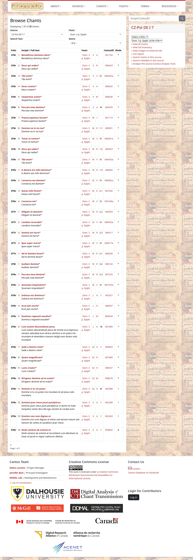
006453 (109, 211)
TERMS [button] (145, 6)
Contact (134, 468)
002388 (109, 388)
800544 (109, 316)
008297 (109, 305)
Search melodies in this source (148, 60)
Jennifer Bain (17, 472)
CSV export (138, 53)
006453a (109, 222)
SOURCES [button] (77, 6)
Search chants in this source (147, 57)
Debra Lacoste (17, 467)
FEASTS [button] (123, 6)
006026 (109, 253)
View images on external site (147, 50)
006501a (109, 138)
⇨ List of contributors (20, 482)
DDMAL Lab (16, 477)
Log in (133, 497)
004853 (109, 346)
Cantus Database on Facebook (143, 472)
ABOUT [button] (55, 6)
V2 (93, 346)
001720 (109, 54)
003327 (109, 295)
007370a (109, 284)
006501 (109, 128)
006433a (109, 75)
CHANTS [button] (101, 6)
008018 (109, 378)
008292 (109, 86)
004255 (109, 107)
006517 (109, 232)
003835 (109, 429)
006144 (109, 263)
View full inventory (142, 47)
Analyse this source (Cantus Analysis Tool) (154, 63)
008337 (109, 367)
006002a (109, 180)
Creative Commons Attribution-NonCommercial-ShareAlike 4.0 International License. (93, 475)
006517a (109, 243)
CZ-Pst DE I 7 (142, 27)
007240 (109, 190)
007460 (109, 357)
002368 (109, 402)
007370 (109, 274)
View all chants (140, 44)
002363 (109, 416)
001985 (109, 326)
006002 (109, 169)
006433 (109, 65)
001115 (109, 117)
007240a (109, 201)
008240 (109, 96)
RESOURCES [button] (169, 6)
